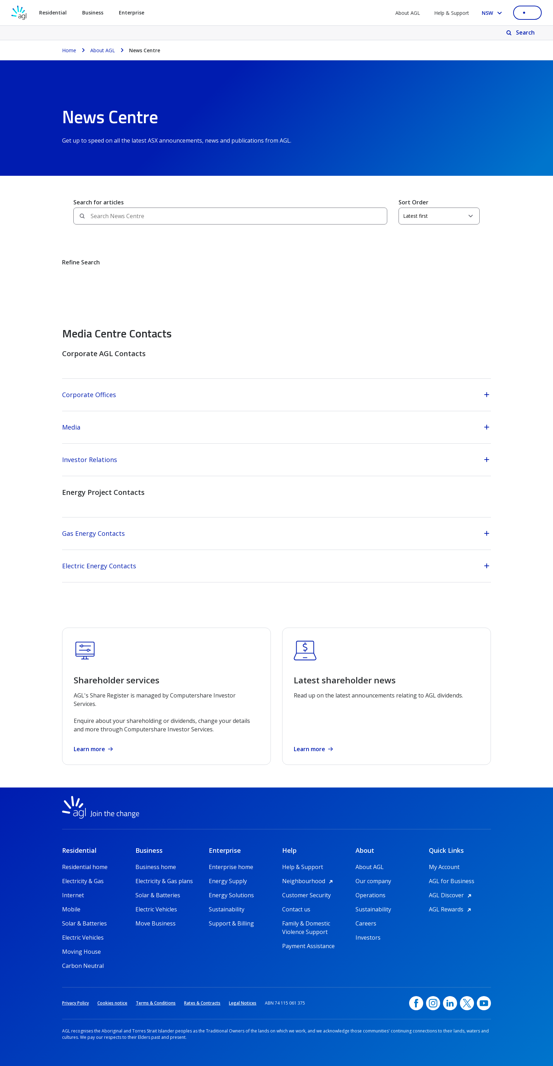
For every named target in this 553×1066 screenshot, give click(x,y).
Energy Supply (228, 881)
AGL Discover (451, 895)
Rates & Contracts (202, 1003)
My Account (444, 867)
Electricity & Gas (83, 881)
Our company (373, 881)
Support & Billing (231, 923)
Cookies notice (112, 1003)
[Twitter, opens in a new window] (467, 1003)
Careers (366, 923)
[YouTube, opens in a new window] (484, 1003)
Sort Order (414, 202)
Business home (155, 867)
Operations (370, 895)
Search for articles (98, 202)
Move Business (155, 923)
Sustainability (226, 909)
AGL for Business (451, 881)
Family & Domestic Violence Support (306, 924)
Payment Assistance (308, 946)
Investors (368, 937)
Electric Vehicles (83, 937)
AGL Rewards (451, 909)
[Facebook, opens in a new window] (416, 1003)
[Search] (521, 33)
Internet (73, 895)
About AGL (407, 13)
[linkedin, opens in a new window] (450, 1003)
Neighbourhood (308, 881)
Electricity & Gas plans (164, 881)
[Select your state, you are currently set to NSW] (493, 13)
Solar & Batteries (84, 923)
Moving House (81, 952)
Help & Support (451, 13)
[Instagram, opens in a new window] (433, 1003)
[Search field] (230, 216)
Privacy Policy (75, 1003)
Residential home (85, 867)
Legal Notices (242, 1003)
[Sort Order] (439, 216)
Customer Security (306, 895)
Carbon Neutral (83, 966)
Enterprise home (231, 867)
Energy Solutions (231, 895)
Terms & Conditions (156, 1003)
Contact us (296, 909)
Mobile (71, 909)
